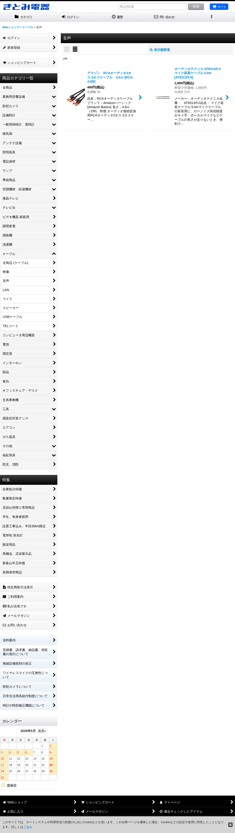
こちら (27, 827)
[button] (211, 17)
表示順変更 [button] (160, 50)
